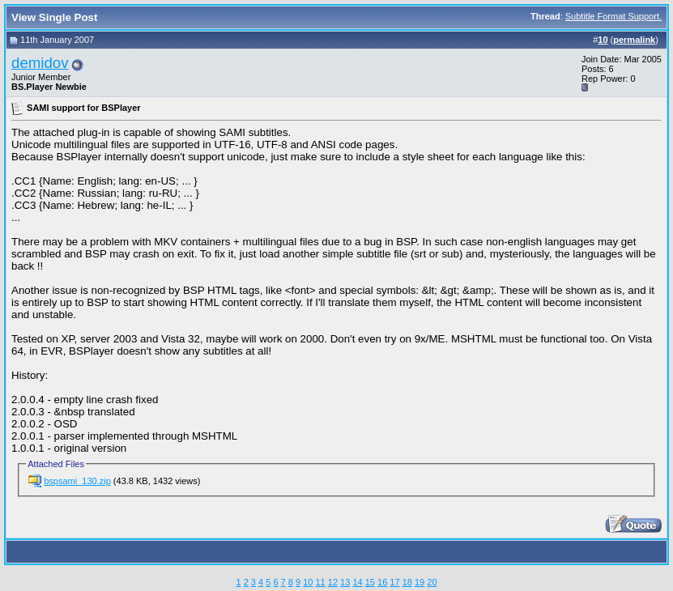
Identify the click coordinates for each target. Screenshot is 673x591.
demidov (40, 62)
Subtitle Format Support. (613, 16)
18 (407, 582)
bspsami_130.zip (77, 481)
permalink (634, 40)
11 (320, 582)
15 (370, 582)
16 (382, 582)
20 (432, 582)
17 (394, 582)
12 (333, 582)
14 (357, 582)
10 (308, 582)
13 (345, 582)
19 (419, 582)
